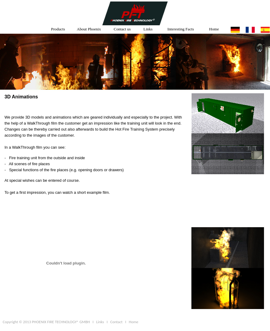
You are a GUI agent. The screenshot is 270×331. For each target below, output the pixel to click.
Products (58, 29)
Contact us (122, 29)
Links (147, 29)
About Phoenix (89, 29)
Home (214, 29)
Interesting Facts (180, 29)
